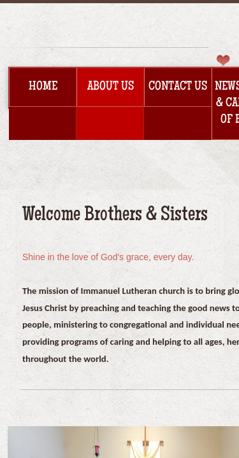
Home (43, 87)
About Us (110, 87)
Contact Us (177, 87)
